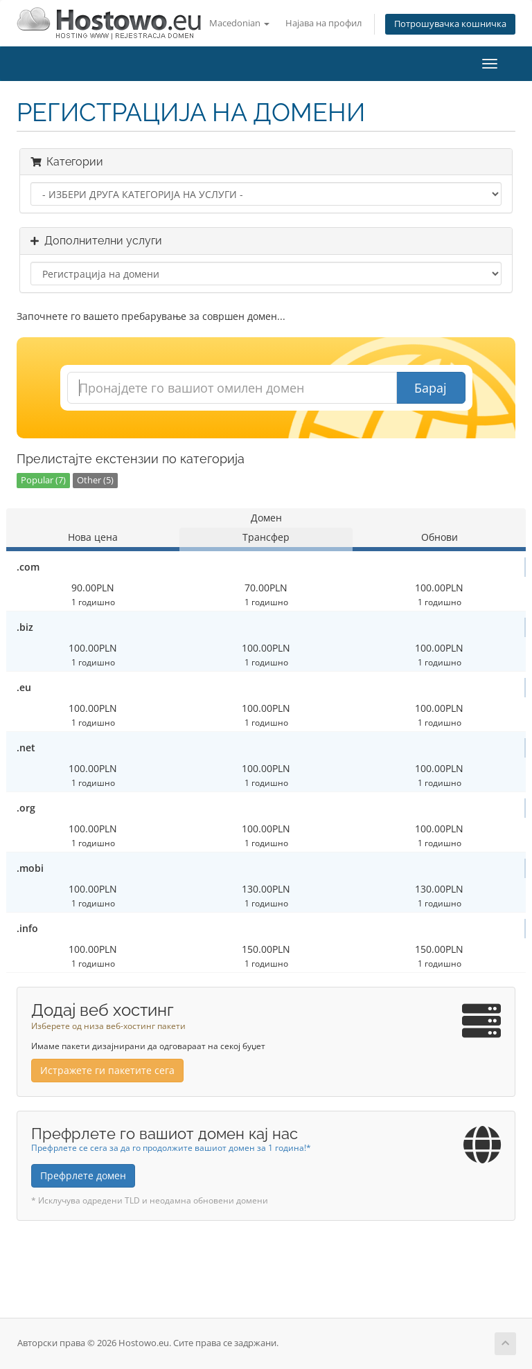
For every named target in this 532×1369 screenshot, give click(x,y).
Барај (430, 387)
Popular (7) (43, 480)
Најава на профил (323, 23)
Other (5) (95, 480)
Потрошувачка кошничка (450, 24)
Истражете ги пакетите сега (107, 1070)
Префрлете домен (83, 1175)
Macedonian (239, 23)
